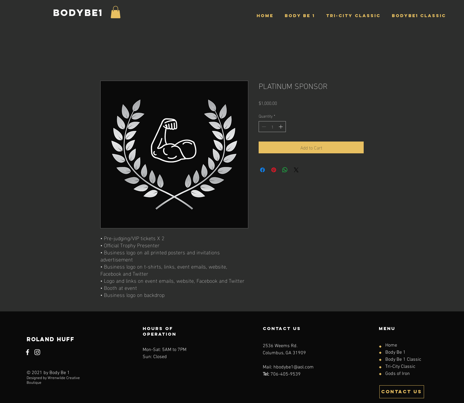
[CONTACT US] (401, 391)
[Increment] (281, 126)
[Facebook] (27, 352)
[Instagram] (37, 352)
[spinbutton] (272, 126)
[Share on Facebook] (262, 169)
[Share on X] (296, 169)
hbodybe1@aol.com (293, 367)
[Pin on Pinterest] (273, 169)
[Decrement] (263, 126)
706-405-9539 (285, 374)
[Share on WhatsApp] (285, 169)
